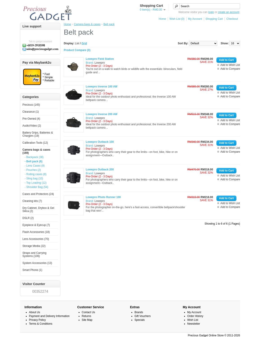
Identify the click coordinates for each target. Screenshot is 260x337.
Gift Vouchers (142, 316)
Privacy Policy (37, 319)
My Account (195, 18)
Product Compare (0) (77, 50)
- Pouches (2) (33, 170)
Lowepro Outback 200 (100, 169)
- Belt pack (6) (33, 161)
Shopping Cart (214, 18)
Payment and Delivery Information (49, 316)
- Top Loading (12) (35, 182)
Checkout (232, 18)
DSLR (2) (28, 218)
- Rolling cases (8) (35, 174)
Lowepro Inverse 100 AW (101, 86)
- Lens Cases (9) (35, 165)
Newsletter (193, 323)
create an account (228, 12)
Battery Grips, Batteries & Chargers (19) (37, 134)
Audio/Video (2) (31, 125)
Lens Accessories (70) (35, 239)
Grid (84, 43)
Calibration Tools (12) (35, 142)
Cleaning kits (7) (32, 201)
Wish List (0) (177, 18)
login (211, 12)
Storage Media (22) (34, 246)
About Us (34, 312)
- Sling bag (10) (34, 178)
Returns (86, 316)
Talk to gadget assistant (40, 41)
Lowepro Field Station (100, 58)
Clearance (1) (30, 111)
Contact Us (88, 312)
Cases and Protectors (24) (38, 194)
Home (162, 18)
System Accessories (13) (37, 263)
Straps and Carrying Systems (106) (34, 254)
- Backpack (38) (34, 157)
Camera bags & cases (87, 24)
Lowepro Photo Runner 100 (103, 197)
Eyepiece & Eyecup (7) (36, 225)
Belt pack (109, 24)
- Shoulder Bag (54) (36, 187)
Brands (138, 312)
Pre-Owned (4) (31, 118)
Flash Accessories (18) (36, 232)
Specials (139, 319)
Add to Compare (230, 68)
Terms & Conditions (40, 323)
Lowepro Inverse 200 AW (101, 114)
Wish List (192, 319)
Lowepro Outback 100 (100, 141)
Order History (195, 316)
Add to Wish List (230, 65)
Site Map (87, 319)
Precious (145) (31, 104)
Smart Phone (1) (32, 270)
